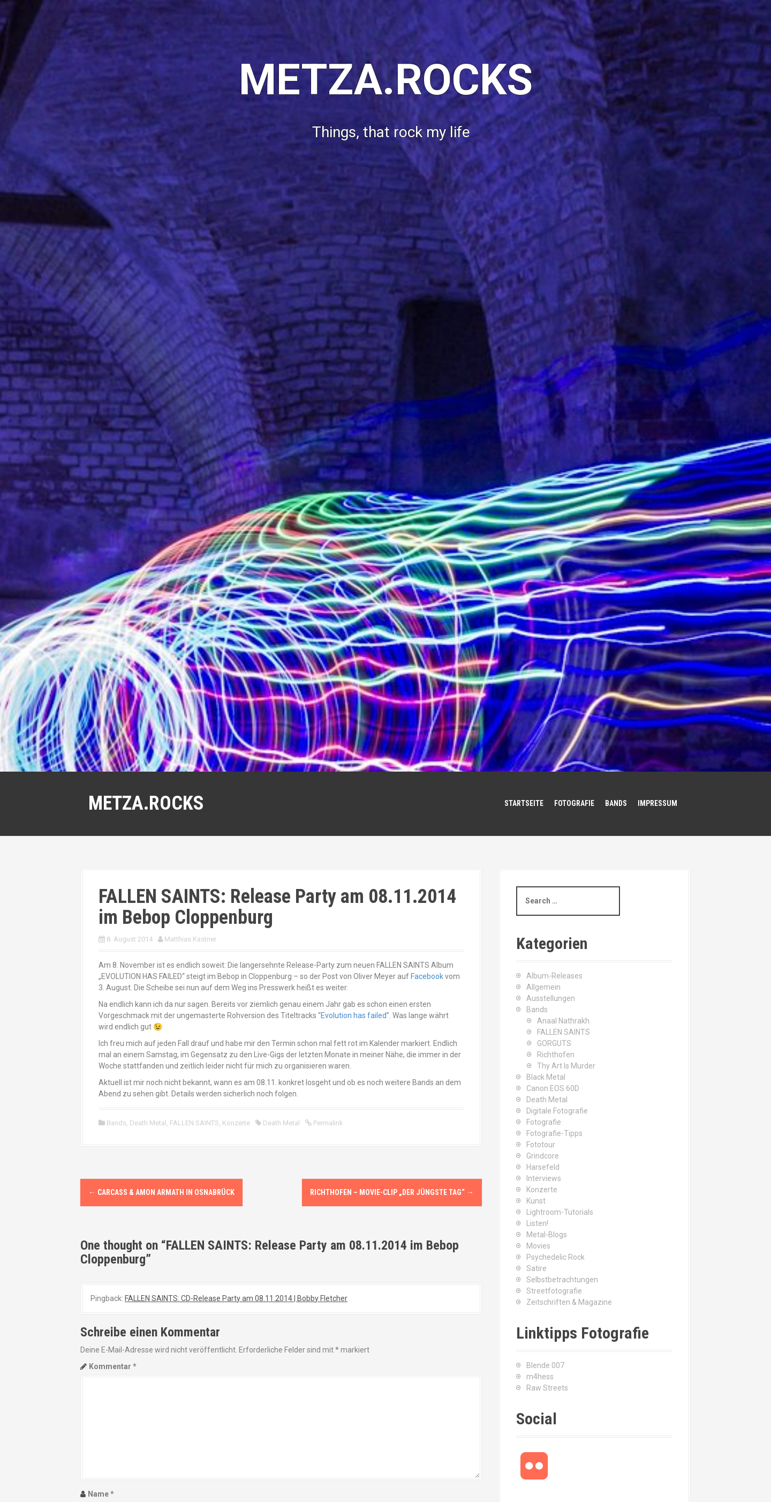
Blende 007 (545, 1365)
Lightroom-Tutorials (559, 1212)
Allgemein (543, 987)
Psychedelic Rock (555, 1257)
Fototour (540, 1144)
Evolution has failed (354, 1015)
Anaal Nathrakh (563, 1021)
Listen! (537, 1223)
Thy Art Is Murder (566, 1066)
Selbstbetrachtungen (562, 1279)
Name (101, 1494)
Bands (616, 803)
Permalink (327, 1123)
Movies (538, 1246)
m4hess (540, 1376)
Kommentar (113, 1366)
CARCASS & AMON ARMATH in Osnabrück (161, 1192)
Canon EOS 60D (552, 1088)
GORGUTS (554, 1043)
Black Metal (545, 1077)
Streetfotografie (554, 1291)
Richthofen (556, 1054)
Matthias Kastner (190, 939)
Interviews (543, 1178)
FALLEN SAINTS (194, 1123)
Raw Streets (547, 1388)
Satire (536, 1268)
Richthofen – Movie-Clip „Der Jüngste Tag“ (392, 1192)
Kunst (536, 1201)
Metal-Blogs (546, 1234)
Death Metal (148, 1123)
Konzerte (236, 1123)
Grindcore (542, 1156)
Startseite (523, 803)
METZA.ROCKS (146, 803)
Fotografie (574, 803)
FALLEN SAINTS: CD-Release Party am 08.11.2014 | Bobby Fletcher (236, 1298)
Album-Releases (554, 976)
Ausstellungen (550, 998)
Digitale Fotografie (557, 1111)
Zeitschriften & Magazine (569, 1302)
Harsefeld (543, 1167)
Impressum (657, 803)
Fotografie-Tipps (554, 1133)
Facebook (427, 976)
